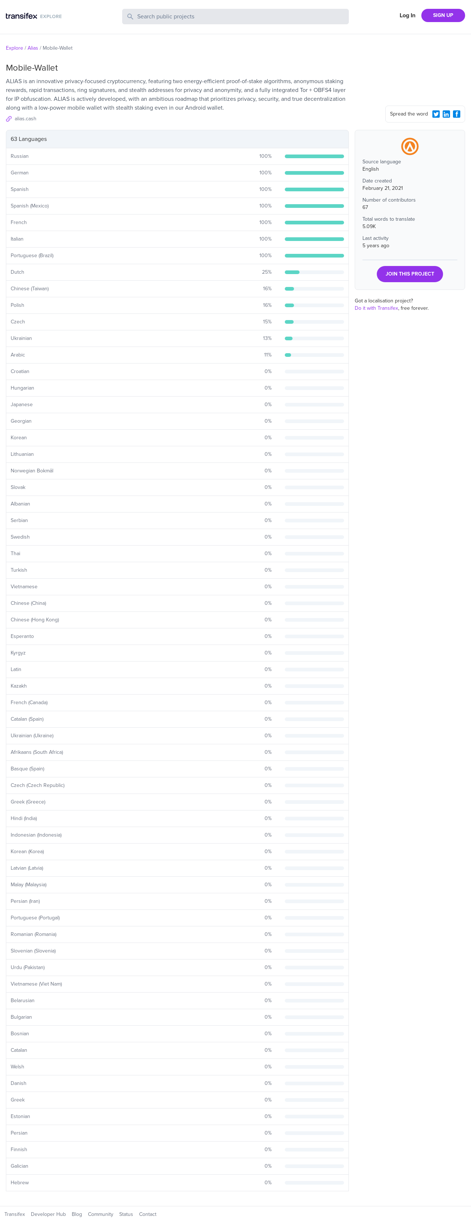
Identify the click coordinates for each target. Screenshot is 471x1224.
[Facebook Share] (456, 114)
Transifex (14, 1214)
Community (100, 1214)
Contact (147, 1214)
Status (126, 1214)
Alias (33, 48)
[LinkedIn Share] (446, 114)
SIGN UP (443, 15)
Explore (14, 48)
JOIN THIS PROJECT (410, 274)
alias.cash (25, 119)
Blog (77, 1214)
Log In (407, 15)
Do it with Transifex (376, 308)
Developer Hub (48, 1214)
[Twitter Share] (436, 114)
